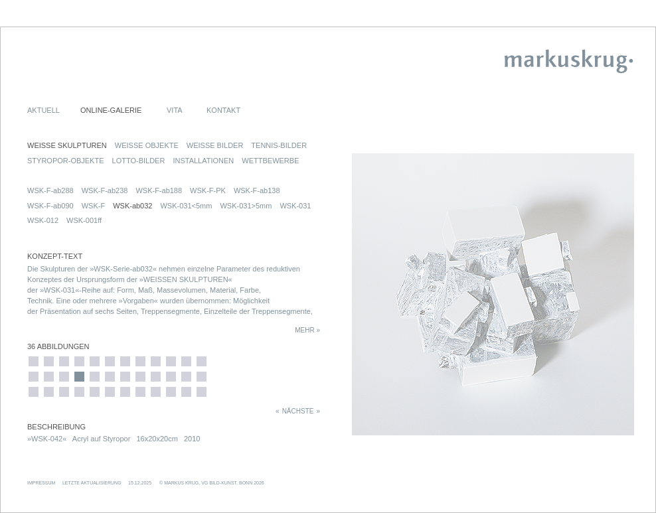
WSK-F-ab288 (50, 190)
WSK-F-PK (208, 190)
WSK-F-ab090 (50, 206)
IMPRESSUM (41, 482)
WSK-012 (42, 220)
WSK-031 (295, 206)
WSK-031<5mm (186, 206)
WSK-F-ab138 (257, 190)
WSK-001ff (84, 220)
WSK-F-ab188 (158, 190)
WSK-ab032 (132, 206)
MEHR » (307, 330)
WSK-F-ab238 (105, 190)
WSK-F (93, 206)
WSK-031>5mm (246, 206)
